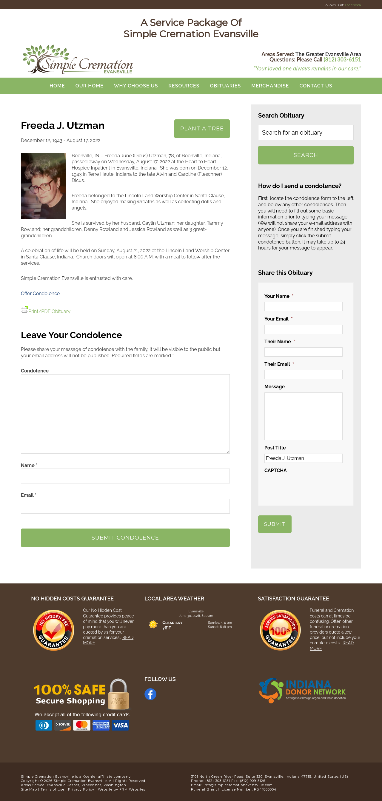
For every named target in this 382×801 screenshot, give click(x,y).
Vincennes (91, 782)
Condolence (35, 371)
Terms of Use (52, 787)
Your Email (278, 319)
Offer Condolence (40, 293)
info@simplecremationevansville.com (238, 782)
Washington (115, 782)
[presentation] (309, 488)
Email (28, 495)
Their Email (279, 364)
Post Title (275, 448)
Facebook (353, 5)
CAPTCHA (275, 470)
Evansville (56, 782)
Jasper (73, 782)
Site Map (29, 787)
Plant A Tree (202, 128)
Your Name (279, 296)
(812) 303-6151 (342, 59)
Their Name (279, 341)
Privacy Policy (81, 787)
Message (274, 386)
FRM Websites (132, 787)
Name (29, 465)
